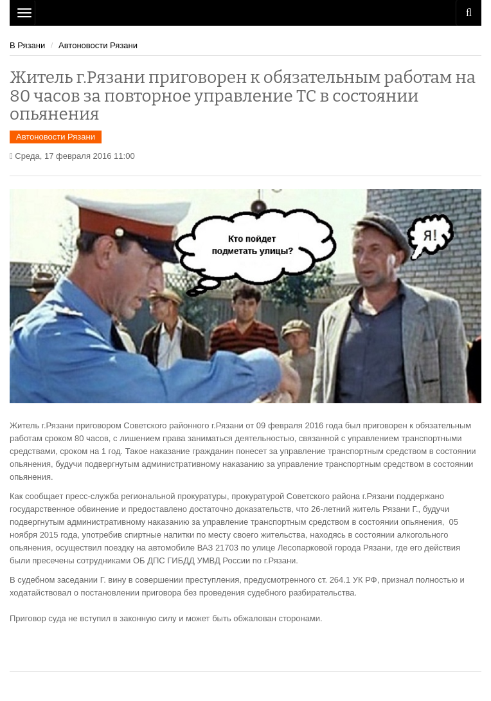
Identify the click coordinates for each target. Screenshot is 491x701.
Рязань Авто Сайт (245, 13)
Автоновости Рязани (98, 45)
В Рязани (27, 45)
